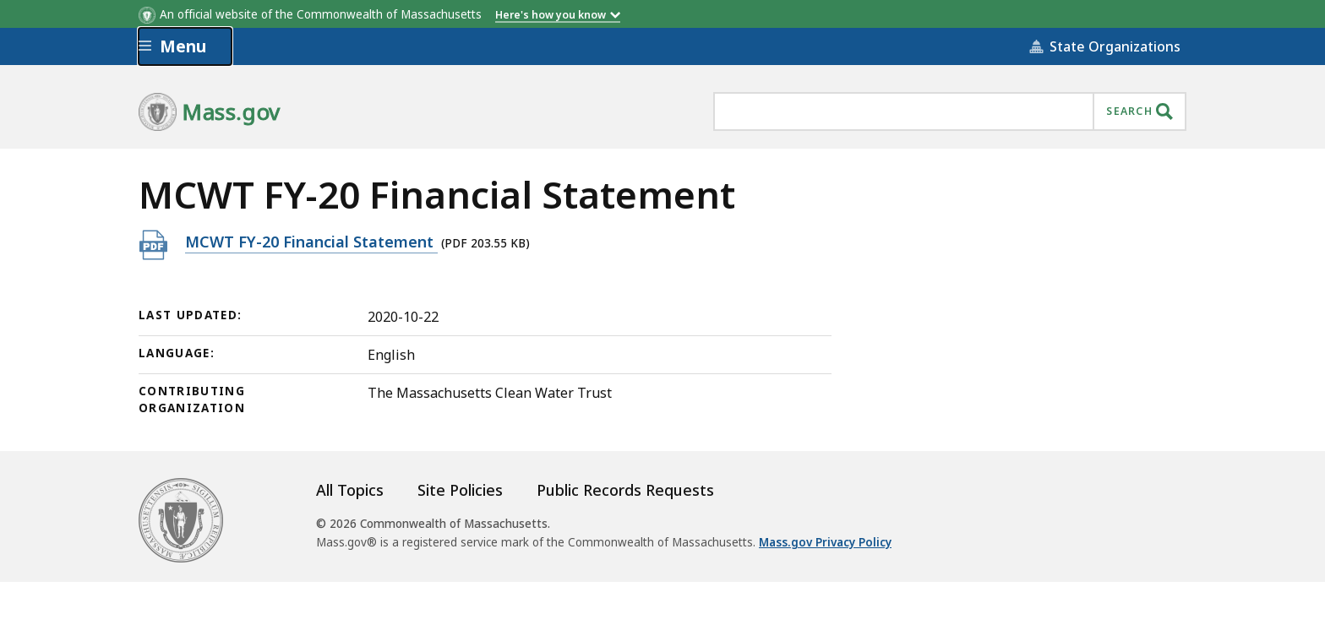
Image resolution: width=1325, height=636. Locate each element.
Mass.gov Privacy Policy (825, 542)
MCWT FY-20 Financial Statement (311, 241)
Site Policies (460, 490)
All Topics (350, 490)
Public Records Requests (625, 490)
